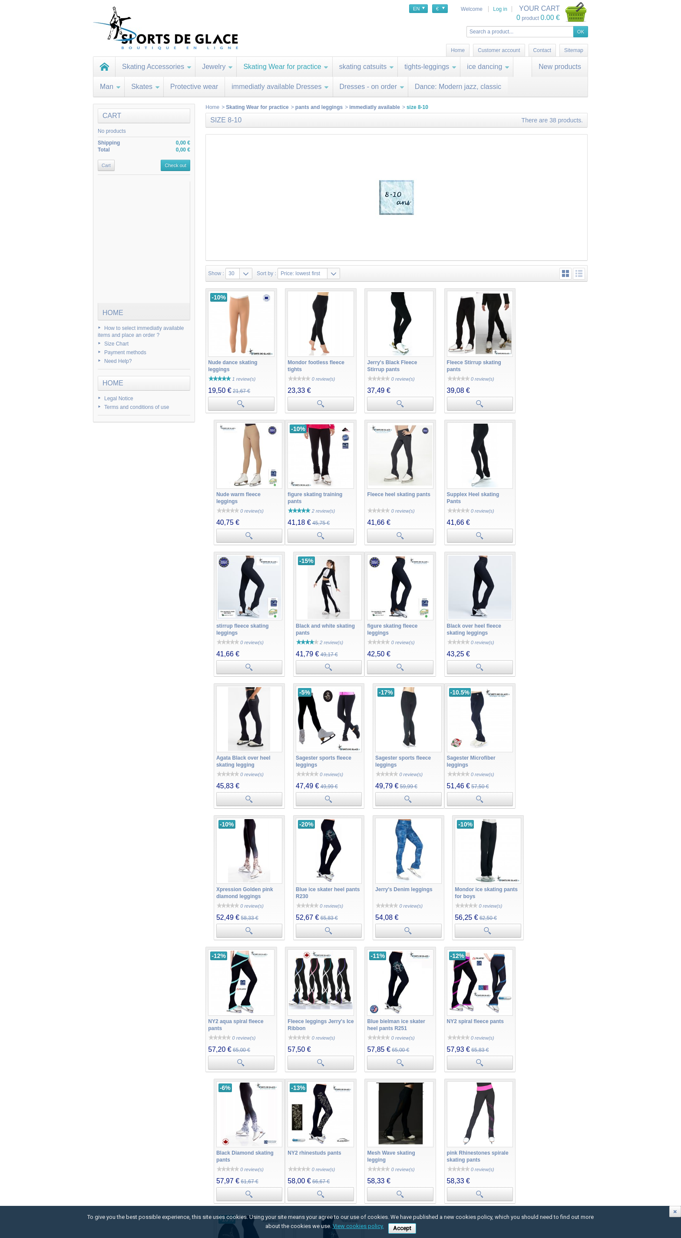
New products (560, 66)
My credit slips (198, 1181)
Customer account (499, 50)
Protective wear (194, 86)
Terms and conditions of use (136, 407)
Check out (175, 165)
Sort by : (266, 273)
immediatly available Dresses (280, 86)
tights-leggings (430, 66)
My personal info (201, 1198)
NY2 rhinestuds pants (234, 1012)
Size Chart (116, 344)
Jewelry (217, 66)
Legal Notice (118, 398)
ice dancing (488, 66)
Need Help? (118, 361)
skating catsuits (366, 66)
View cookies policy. (358, 1226)
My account (198, 1153)
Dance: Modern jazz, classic (458, 86)
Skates (145, 86)
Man (110, 86)
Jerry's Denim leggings (470, 752)
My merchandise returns (210, 1172)
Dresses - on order (372, 86)
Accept (402, 1228)
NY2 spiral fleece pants (470, 882)
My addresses (198, 1190)
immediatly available (374, 107)
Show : (216, 273)
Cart (111, 115)
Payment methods (125, 352)
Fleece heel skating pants (317, 491)
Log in (500, 9)
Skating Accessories (157, 66)
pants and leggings (319, 107)
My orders (193, 1164)
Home (112, 312)
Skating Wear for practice (285, 66)
